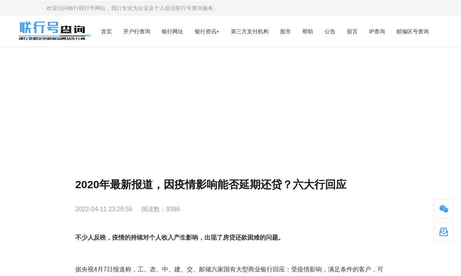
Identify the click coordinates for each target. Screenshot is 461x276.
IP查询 (377, 31)
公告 (330, 31)
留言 (352, 31)
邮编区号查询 (412, 31)
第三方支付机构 (250, 31)
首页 (106, 31)
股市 (285, 31)
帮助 (307, 31)
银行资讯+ (207, 31)
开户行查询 (136, 31)
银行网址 (172, 31)
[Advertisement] (230, 104)
